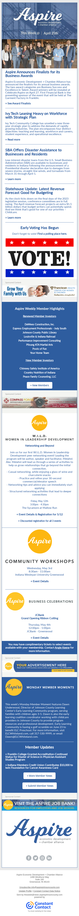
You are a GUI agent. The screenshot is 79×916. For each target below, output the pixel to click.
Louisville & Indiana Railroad (39, 336)
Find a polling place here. (52, 233)
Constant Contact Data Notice (46, 891)
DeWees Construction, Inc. (39, 324)
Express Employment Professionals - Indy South (39, 328)
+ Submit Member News (39, 785)
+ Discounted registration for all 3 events (39, 520)
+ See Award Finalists (18, 103)
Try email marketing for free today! (39, 911)
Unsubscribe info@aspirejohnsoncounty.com (39, 887)
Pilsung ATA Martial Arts (39, 344)
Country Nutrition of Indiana (39, 372)
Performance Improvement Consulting (39, 340)
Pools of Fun (39, 348)
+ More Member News (39, 775)
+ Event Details (40, 581)
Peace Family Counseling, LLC (39, 376)
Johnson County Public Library (40, 332)
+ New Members (39, 385)
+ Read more (12, 139)
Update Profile (25, 891)
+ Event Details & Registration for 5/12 (39, 514)
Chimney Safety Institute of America (39, 368)
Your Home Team (39, 352)
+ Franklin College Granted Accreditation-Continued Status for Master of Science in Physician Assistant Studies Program (36, 756)
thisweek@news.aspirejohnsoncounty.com (43, 895)
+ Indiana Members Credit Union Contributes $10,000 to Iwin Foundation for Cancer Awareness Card (39, 766)
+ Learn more (13, 179)
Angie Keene (62, 647)
